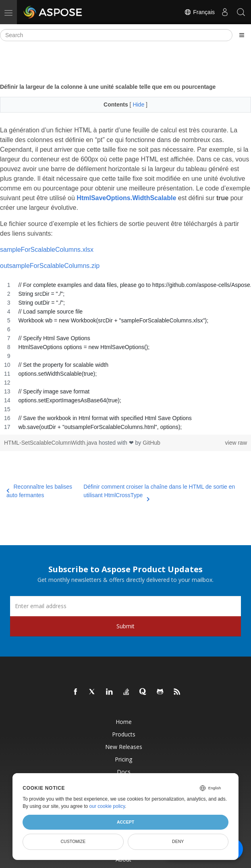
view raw (236, 442)
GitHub (151, 442)
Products (123, 734)
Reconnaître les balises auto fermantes (39, 490)
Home (124, 722)
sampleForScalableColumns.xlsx (46, 249)
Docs (124, 772)
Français (199, 12)
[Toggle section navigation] (242, 35)
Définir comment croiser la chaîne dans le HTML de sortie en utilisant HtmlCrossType (159, 491)
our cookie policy (107, 806)
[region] (125, 355)
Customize (73, 841)
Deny (178, 841)
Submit (125, 626)
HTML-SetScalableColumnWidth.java (51, 442)
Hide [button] (139, 104)
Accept (125, 822)
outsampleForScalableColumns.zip (50, 265)
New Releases (123, 747)
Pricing (123, 759)
